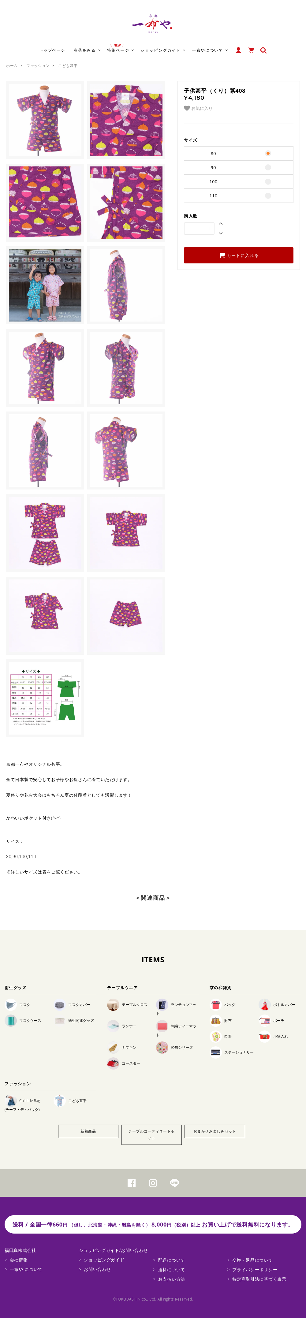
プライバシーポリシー (254, 1269)
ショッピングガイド (104, 1260)
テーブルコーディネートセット (151, 1135)
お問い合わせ (97, 1269)
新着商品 (88, 1131)
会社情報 (19, 1260)
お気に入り (198, 108)
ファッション (38, 65)
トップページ (52, 50)
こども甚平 (68, 65)
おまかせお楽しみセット (214, 1131)
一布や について (26, 1269)
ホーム (12, 65)
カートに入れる (238, 255)
